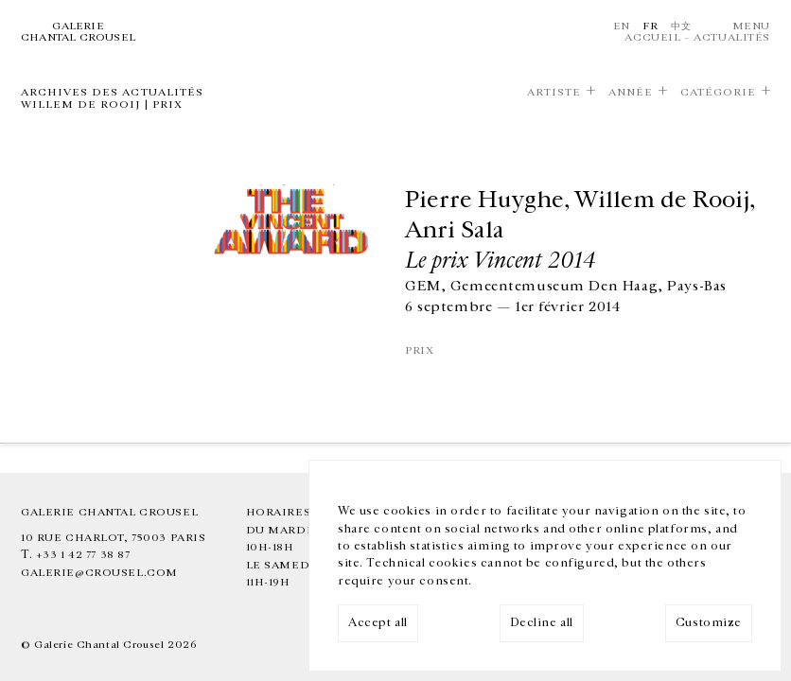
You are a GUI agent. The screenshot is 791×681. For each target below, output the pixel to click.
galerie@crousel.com (99, 573)
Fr (650, 26)
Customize (709, 623)
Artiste (554, 92)
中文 (681, 26)
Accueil (652, 37)
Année (630, 92)
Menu (751, 26)
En (621, 26)
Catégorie (718, 92)
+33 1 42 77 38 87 (83, 555)
